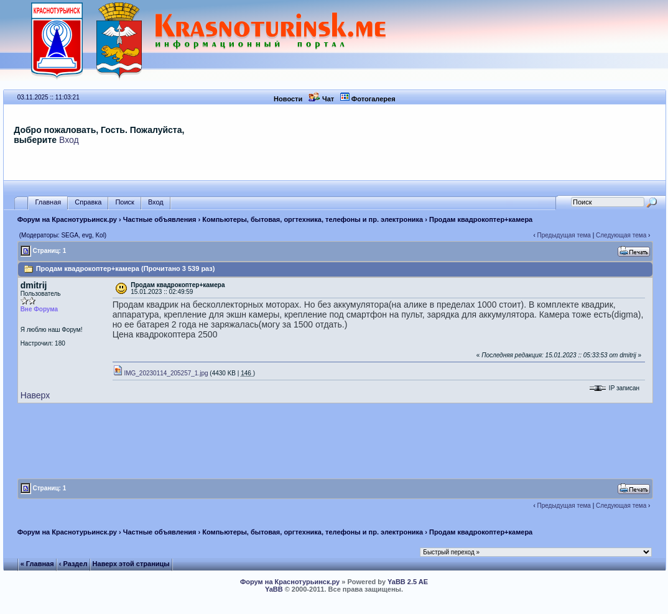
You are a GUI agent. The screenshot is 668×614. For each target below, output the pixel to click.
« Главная (37, 563)
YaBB (274, 589)
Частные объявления (160, 219)
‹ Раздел (73, 563)
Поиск (124, 202)
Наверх (35, 395)
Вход (69, 140)
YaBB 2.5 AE (407, 581)
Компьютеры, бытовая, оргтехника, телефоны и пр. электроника (312, 219)
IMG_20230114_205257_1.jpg (160, 373)
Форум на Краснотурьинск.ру (67, 219)
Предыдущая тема (564, 235)
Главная (48, 202)
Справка (88, 202)
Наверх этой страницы (131, 563)
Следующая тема (621, 235)
